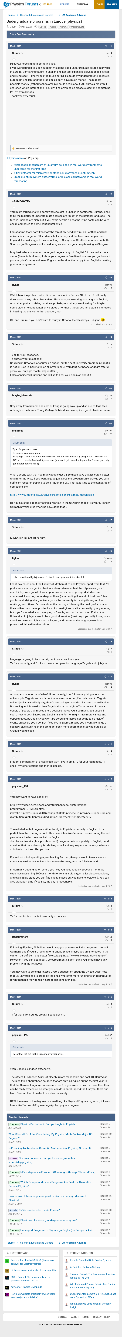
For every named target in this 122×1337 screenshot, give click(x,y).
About (75, 1317)
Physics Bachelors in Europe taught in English (47, 1124)
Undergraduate (77, 27)
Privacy (97, 1317)
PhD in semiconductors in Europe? (39, 1210)
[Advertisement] (61, 121)
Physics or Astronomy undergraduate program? (48, 1220)
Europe (43, 27)
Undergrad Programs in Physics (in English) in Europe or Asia (56, 1230)
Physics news (15, 158)
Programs (63, 27)
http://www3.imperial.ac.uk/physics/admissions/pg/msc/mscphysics (52, 494)
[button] (55, 4)
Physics (52, 27)
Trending (82, 4)
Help (107, 1317)
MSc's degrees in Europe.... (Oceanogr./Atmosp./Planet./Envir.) (57, 1172)
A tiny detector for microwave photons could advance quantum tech (54, 173)
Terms (85, 1317)
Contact (63, 1317)
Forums (64, 4)
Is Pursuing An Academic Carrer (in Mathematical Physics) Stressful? (49, 1148)
